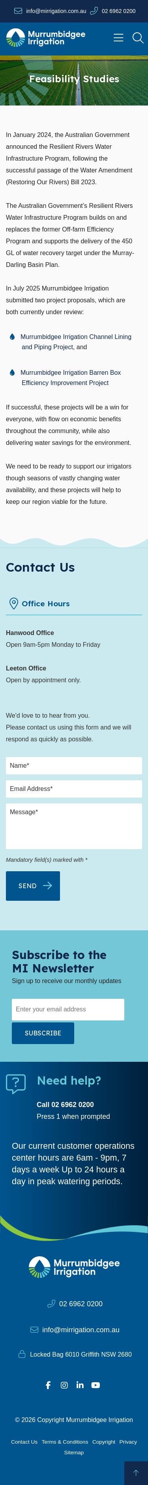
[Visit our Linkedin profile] (80, 1385)
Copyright (103, 1442)
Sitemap (74, 1452)
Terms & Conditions (65, 1442)
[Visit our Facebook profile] (48, 1385)
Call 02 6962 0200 (65, 1105)
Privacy (128, 1442)
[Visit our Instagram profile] (64, 1385)
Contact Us (24, 1442)
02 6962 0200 (119, 11)
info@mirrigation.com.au (56, 11)
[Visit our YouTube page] (96, 1385)
